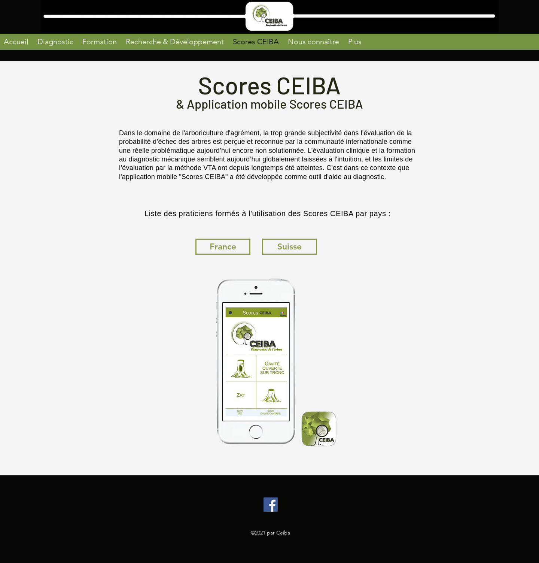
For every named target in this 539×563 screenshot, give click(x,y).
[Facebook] (271, 504)
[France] (222, 247)
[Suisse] (289, 247)
